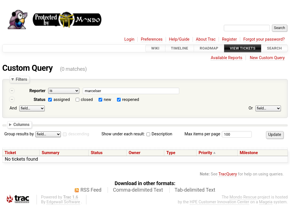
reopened (130, 99)
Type (171, 152)
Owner (134, 152)
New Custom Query (267, 57)
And (13, 108)
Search (274, 48)
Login (129, 39)
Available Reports (226, 57)
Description (159, 134)
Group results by (19, 134)
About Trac (206, 39)
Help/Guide (179, 39)
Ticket (10, 152)
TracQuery (227, 174)
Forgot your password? (264, 39)
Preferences (152, 39)
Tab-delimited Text (194, 190)
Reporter (37, 90)
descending (78, 134)
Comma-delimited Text (138, 190)
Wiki (155, 48)
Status (40, 99)
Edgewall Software (63, 202)
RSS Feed (90, 190)
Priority (205, 152)
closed (87, 99)
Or (251, 108)
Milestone (249, 152)
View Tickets (242, 48)
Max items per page (202, 134)
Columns (21, 124)
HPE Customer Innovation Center (219, 202)
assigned (62, 99)
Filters (21, 79)
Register (229, 39)
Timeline (179, 48)
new (107, 99)
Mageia (265, 202)
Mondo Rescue (243, 197)
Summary (50, 152)
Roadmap (209, 48)
